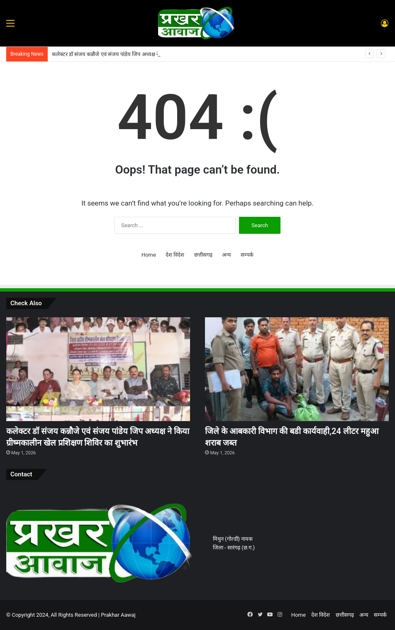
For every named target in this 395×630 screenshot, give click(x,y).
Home (148, 255)
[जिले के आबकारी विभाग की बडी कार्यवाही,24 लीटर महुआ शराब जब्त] (297, 369)
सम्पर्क (247, 255)
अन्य (226, 255)
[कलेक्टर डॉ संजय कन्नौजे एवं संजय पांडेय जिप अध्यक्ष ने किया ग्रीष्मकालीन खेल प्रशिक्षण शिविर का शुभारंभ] (98, 369)
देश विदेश (175, 255)
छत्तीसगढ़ (203, 255)
